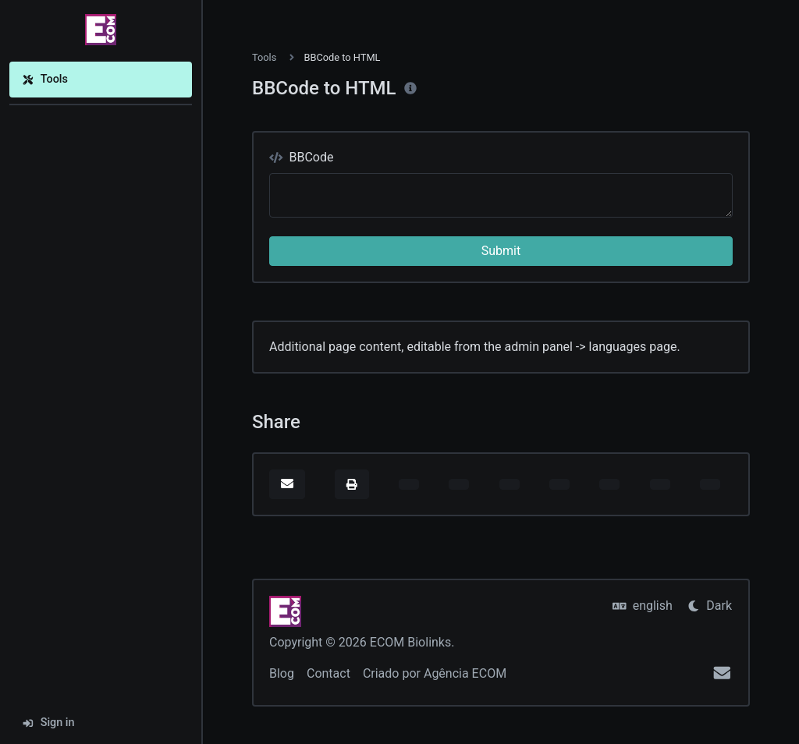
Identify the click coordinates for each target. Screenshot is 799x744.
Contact (328, 673)
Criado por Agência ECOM (434, 673)
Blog (281, 673)
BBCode (301, 157)
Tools (45, 79)
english (643, 605)
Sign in (48, 722)
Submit (500, 250)
